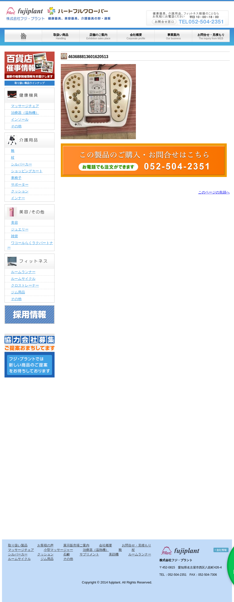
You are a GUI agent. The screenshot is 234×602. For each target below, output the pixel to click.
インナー (18, 198)
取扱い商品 (60, 36)
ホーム (23, 36)
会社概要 (136, 36)
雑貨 (14, 236)
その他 (16, 126)
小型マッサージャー (58, 550)
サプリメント (89, 554)
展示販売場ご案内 (76, 545)
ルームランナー (23, 272)
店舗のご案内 (98, 36)
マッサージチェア (25, 106)
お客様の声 (45, 545)
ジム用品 (18, 292)
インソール (20, 119)
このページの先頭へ (214, 192)
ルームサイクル (23, 279)
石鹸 (66, 554)
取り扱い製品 (18, 545)
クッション (20, 191)
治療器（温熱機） (25, 113)
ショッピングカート (27, 171)
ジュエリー (20, 229)
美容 (14, 223)
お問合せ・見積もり (210, 36)
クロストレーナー (25, 285)
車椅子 (16, 178)
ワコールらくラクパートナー (30, 245)
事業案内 (173, 36)
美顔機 (114, 554)
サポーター (20, 184)
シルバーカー (21, 164)
